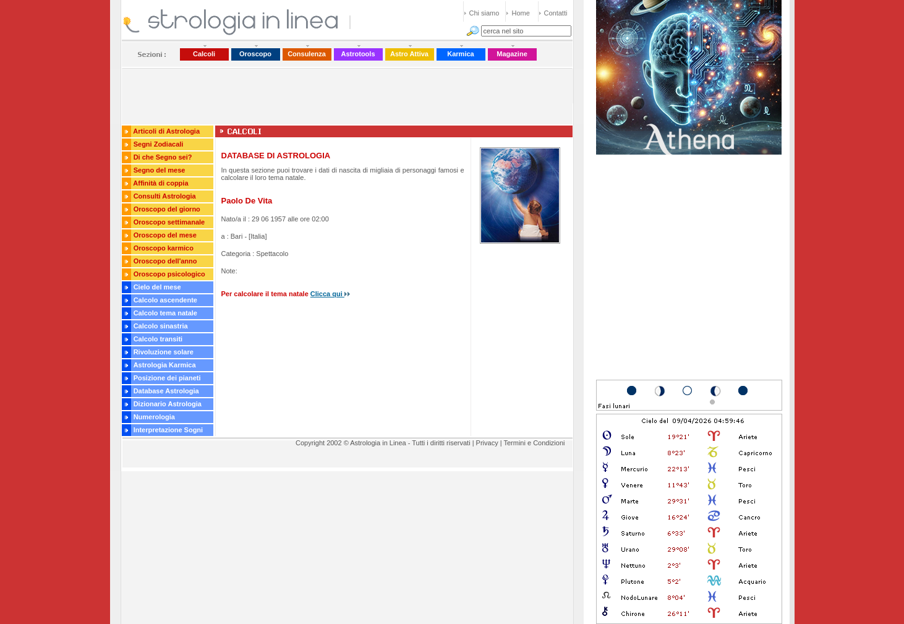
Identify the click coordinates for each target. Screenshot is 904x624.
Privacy (487, 443)
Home (521, 13)
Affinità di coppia (160, 183)
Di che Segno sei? (163, 157)
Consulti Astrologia (165, 196)
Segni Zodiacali (159, 144)
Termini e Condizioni (534, 443)
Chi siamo (484, 13)
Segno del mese (159, 170)
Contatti (556, 13)
